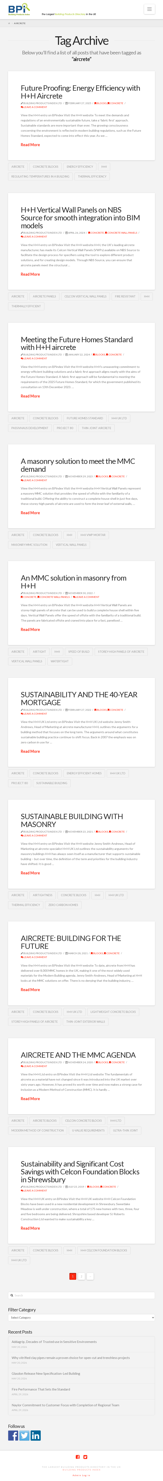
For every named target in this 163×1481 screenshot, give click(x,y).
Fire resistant (125, 296)
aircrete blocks (45, 1120)
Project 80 (65, 428)
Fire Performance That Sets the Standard (41, 1389)
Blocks (100, 103)
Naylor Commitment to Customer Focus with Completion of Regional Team (65, 1405)
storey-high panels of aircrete (121, 651)
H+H (104, 166)
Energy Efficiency (80, 166)
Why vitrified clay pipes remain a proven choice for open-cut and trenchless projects (71, 1358)
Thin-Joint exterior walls (85, 1021)
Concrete (115, 103)
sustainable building (51, 783)
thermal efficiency (92, 176)
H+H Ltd (115, 1120)
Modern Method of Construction (37, 1130)
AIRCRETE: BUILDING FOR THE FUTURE (71, 941)
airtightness (42, 895)
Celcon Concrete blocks (83, 1120)
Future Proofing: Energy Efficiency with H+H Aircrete (80, 91)
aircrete (17, 166)
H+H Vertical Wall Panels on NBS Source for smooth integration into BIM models (80, 217)
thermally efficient (26, 306)
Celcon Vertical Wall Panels (86, 296)
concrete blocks (45, 166)
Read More (30, 144)
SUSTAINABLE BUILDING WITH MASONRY (72, 820)
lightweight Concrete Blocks (113, 1012)
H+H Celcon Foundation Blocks (104, 1250)
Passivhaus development (29, 428)
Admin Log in (81, 1475)
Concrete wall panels (121, 232)
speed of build (79, 651)
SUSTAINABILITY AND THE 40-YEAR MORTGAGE (79, 698)
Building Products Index (82, 1469)
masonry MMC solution (29, 544)
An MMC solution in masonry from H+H (73, 581)
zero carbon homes (63, 905)
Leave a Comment (34, 107)
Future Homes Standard (85, 418)
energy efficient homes (84, 773)
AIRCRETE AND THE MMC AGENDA (78, 1054)
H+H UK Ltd (119, 418)
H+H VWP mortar (93, 535)
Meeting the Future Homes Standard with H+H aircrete (77, 343)
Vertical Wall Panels (71, 544)
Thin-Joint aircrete (96, 428)
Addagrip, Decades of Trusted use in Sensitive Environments (54, 1342)
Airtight (39, 651)
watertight (60, 661)
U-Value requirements (88, 1130)
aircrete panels (44, 296)
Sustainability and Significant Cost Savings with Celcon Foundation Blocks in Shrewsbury (80, 1171)
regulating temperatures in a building (40, 176)
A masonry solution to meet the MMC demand (78, 464)
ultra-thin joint (125, 1130)
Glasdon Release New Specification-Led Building (46, 1373)
